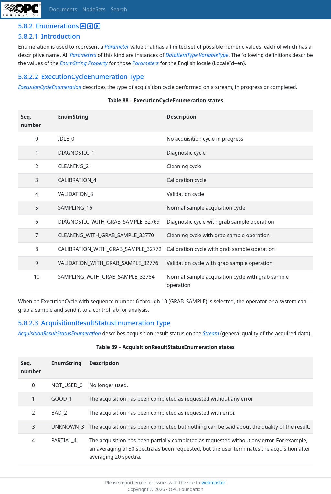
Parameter (117, 46)
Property (98, 63)
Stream (211, 333)
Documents (63, 9)
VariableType (213, 55)
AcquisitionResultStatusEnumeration (59, 333)
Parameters (83, 55)
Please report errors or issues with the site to (153, 482)
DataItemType (182, 55)
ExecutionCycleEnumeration (49, 87)
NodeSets (94, 9)
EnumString (73, 63)
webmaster (213, 482)
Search (119, 9)
